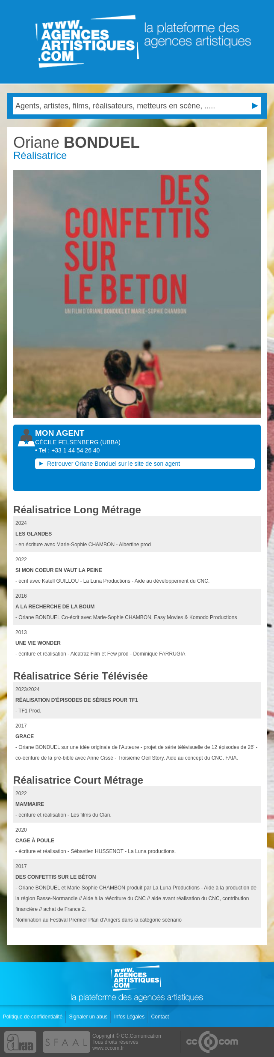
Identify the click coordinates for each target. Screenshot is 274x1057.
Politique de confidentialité (33, 1017)
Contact (161, 1017)
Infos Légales (130, 1017)
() (110, 442)
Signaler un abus (89, 1017)
